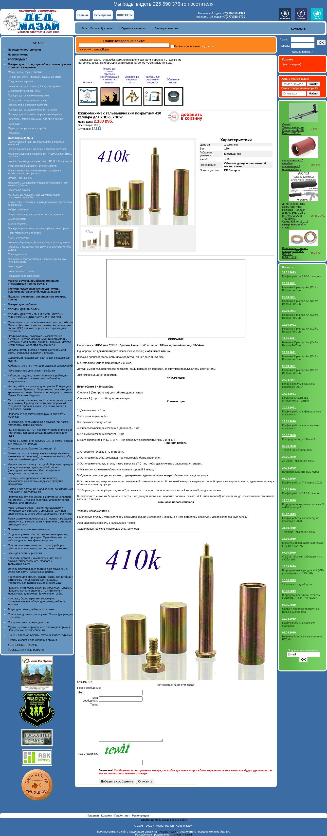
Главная (83, 15)
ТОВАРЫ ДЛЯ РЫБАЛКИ (23, 309)
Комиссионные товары (21, 271)
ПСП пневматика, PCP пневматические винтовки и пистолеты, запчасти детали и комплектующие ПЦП (40, 432)
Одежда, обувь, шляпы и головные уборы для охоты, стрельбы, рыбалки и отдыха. (37, 351)
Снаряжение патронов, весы (24, 91)
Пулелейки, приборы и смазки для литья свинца (35, 119)
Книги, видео (15, 266)
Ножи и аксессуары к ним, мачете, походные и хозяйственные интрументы (34, 172)
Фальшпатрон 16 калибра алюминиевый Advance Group (292, 165)
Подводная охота (18, 254)
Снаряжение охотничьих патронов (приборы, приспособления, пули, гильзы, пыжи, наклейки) (38, 547)
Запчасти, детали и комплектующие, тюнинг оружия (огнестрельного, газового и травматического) (35, 561)
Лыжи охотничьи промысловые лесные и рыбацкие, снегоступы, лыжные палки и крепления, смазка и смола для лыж (40, 521)
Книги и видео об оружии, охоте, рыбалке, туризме (40, 634)
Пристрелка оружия (19, 190)
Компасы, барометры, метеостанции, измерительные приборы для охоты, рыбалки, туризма (37, 601)
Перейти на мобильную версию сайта (163, 819)
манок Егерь (101, 49)
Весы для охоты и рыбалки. (25, 553)
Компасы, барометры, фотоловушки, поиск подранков (39, 242)
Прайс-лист (122, 815)
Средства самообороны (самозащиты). (32, 448)
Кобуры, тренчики (18, 209)
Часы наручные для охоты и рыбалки (31, 370)
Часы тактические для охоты (24, 233)
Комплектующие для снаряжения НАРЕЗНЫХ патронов (40, 161)
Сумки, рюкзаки (17, 219)
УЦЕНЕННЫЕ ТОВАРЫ (22, 644)
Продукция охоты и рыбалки (24, 276)
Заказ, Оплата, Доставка (96, 28)
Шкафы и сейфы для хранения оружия (32, 639)
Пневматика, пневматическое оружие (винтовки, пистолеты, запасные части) (38, 423)
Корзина (107, 815)
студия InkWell (183, 834)
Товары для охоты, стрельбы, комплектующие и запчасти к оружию (121, 59)
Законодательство (166, 28)
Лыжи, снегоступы (18, 237)
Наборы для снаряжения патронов (28, 105)
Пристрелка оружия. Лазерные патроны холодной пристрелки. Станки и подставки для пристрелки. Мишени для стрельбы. (39, 499)
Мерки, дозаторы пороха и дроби (27, 128)
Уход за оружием (17, 223)
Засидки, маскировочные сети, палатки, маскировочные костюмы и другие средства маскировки (35, 481)
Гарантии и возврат (133, 28)
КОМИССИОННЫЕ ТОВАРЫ (26, 649)
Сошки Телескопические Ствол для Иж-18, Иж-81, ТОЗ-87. (293, 129)
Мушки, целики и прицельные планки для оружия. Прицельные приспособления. (39, 629)
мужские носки (167, 831)
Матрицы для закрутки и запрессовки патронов (35, 114)
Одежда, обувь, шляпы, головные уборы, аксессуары (38, 228)
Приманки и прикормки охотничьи (29, 529)
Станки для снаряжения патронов (27, 100)
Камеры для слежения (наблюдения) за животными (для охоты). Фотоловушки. (40, 490)
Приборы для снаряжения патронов (28, 95)
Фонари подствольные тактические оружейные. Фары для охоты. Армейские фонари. (38, 570)
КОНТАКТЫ (125, 15)
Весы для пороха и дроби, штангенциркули (32, 166)
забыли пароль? (302, 51)
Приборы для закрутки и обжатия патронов (32, 109)
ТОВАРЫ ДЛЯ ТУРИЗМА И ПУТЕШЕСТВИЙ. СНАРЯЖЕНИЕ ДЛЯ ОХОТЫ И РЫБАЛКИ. (36, 316)
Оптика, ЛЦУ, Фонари (20, 178)
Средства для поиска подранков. (28, 622)
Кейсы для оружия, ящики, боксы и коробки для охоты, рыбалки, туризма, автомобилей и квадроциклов (38, 378)
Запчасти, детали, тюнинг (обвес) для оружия (34, 86)
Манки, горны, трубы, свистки (25, 72)
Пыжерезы (14, 123)
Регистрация (102, 15)
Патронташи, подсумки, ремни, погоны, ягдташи (35, 214)
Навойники (14, 133)
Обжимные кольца (159, 62)
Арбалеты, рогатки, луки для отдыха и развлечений (40, 365)
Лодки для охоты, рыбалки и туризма (31, 609)
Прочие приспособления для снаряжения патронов (37, 149)
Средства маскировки (20, 81)
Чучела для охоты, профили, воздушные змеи (34, 76)
